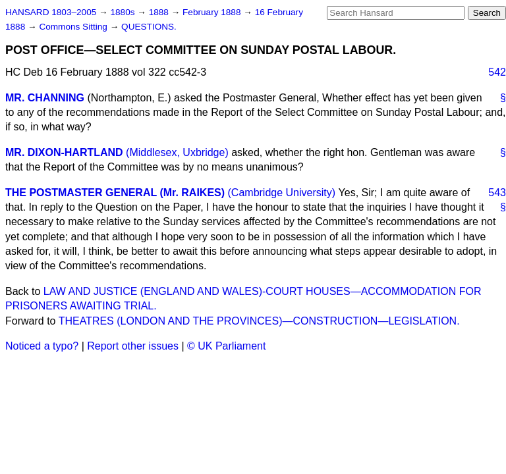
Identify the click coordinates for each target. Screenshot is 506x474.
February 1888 (213, 12)
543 (497, 192)
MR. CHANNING (44, 97)
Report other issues (133, 346)
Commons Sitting (74, 27)
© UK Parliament (226, 346)
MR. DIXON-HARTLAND (64, 152)
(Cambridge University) (282, 192)
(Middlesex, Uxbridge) (177, 152)
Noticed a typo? (41, 346)
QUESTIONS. (149, 27)
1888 (160, 12)
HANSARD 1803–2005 (50, 12)
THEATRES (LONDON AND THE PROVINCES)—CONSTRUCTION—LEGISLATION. (259, 321)
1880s (123, 12)
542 (497, 72)
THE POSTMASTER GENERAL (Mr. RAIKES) (115, 192)
